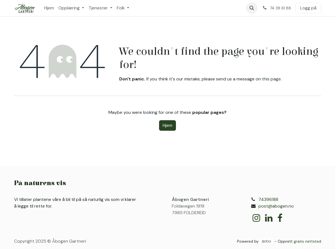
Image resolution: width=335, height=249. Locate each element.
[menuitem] (49, 8)
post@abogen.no (276, 206)
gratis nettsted (307, 241)
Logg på (308, 8)
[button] (252, 8)
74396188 (268, 199)
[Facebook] (280, 218)
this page (271, 79)
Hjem (167, 125)
